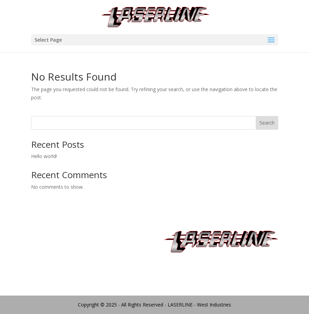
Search (267, 122)
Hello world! (44, 156)
